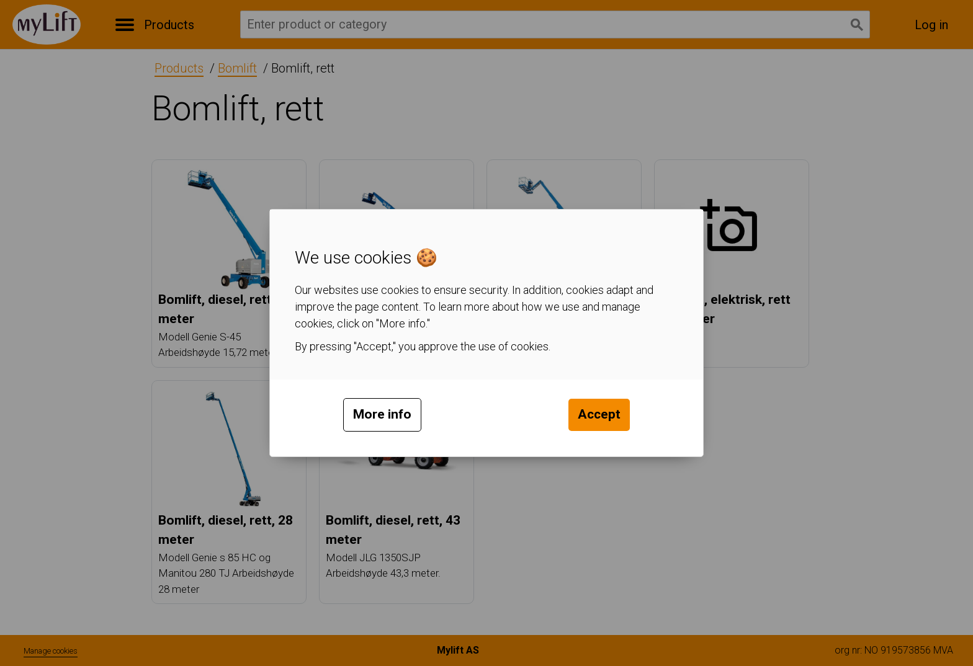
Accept (599, 414)
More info (382, 414)
